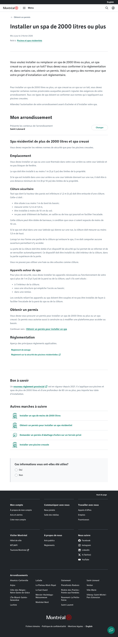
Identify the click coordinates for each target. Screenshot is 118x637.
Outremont (66, 580)
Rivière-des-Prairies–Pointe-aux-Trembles (70, 591)
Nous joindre (49, 510)
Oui (20, 470)
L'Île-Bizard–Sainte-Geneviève (19, 598)
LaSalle (39, 580)
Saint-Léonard (93, 580)
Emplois (81, 515)
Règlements (49, 545)
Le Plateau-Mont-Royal (46, 585)
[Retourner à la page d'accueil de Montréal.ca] (10, 8)
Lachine (13, 605)
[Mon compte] (113, 8)
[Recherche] (106, 8)
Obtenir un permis (22, 17)
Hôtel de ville (16, 540)
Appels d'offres (84, 510)
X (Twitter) (84, 555)
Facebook (84, 540)
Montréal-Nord (42, 602)
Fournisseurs (83, 520)
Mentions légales (75, 626)
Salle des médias (51, 515)
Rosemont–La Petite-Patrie (70, 598)
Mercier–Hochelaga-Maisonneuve (44, 596)
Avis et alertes (16, 515)
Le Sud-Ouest (42, 590)
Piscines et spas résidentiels (29, 41)
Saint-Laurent (67, 605)
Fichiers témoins (33, 626)
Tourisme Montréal (18, 550)
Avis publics (49, 540)
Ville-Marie (91, 590)
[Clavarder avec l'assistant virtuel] (111, 630)
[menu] (28, 8)
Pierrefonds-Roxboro (70, 585)
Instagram (84, 545)
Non (21, 475)
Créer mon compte (18, 520)
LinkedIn (83, 550)
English (110, 2)
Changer (100, 127)
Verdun (90, 585)
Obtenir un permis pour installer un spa (46, 329)
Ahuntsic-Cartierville (19, 580)
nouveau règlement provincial (28, 386)
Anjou (12, 585)
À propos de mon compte (21, 510)
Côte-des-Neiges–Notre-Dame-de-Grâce (20, 591)
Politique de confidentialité (54, 626)
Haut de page (101, 495)
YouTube (83, 559)
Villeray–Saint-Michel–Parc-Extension (97, 596)
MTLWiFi (14, 545)
